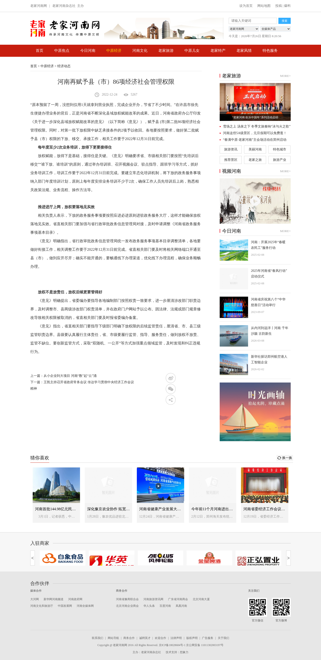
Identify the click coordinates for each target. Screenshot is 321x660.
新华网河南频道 (53, 599)
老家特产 (218, 50)
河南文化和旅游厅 (41, 605)
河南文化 (139, 50)
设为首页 (246, 6)
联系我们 (97, 638)
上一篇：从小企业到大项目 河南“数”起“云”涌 (63, 376)
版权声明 (192, 638)
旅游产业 (279, 160)
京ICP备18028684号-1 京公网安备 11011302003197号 (191, 645)
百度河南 (165, 605)
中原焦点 (61, 50)
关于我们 (223, 638)
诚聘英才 (145, 638)
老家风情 (244, 50)
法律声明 (176, 638)
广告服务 (207, 638)
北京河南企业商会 (127, 605)
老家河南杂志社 (64, 6)
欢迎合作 (160, 638)
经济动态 (64, 66)
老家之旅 (255, 160)
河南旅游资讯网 (153, 599)
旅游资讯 (230, 149)
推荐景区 (230, 160)
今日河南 (87, 50)
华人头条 (149, 605)
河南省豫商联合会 (127, 599)
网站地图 (264, 6)
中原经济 (113, 50)
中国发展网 (65, 605)
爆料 (287, 6)
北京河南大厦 (201, 599)
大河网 (34, 599)
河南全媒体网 (85, 605)
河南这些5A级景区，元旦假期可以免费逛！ (255, 133)
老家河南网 (38, 6)
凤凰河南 (181, 605)
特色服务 (270, 50)
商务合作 (129, 638)
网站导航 (113, 638)
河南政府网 (75, 599)
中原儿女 (192, 50)
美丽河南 (255, 149)
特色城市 (279, 149)
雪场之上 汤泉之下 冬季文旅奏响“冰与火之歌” (256, 126)
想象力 (184, 652)
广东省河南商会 (178, 599)
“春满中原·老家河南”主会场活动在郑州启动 (254, 139)
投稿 (278, 6)
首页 (39, 50)
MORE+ (285, 76)
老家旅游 (166, 50)
